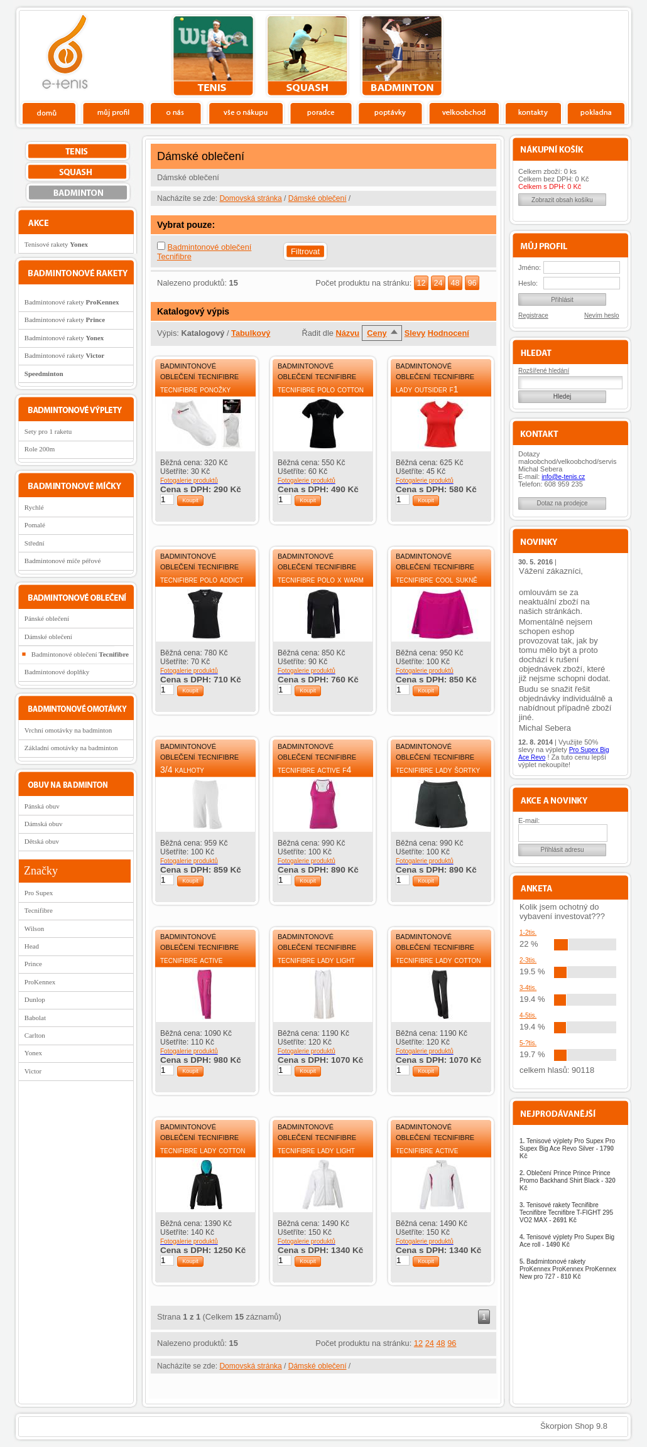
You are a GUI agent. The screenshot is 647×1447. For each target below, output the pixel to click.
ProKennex (40, 982)
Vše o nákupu (245, 112)
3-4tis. (527, 987)
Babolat (35, 1017)
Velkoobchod (464, 112)
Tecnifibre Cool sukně (436, 579)
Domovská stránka (250, 198)
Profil (113, 112)
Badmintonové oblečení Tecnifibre (199, 370)
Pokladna (596, 112)
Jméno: (529, 267)
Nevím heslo (601, 315)
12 (420, 283)
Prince (33, 963)
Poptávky (390, 112)
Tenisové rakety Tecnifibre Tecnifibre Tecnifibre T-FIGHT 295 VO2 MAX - (566, 1213)
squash (307, 56)
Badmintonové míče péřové (62, 560)
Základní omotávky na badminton (71, 747)
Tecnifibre (38, 910)
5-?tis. (527, 1043)
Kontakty (534, 112)
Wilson (34, 928)
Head (31, 946)
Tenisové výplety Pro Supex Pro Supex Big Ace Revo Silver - (567, 1148)
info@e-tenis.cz (563, 476)
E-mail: (529, 820)
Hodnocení (448, 333)
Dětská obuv (41, 841)
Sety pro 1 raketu (48, 431)
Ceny (376, 333)
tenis (213, 56)
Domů (49, 112)
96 (471, 283)
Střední (34, 543)
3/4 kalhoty (182, 770)
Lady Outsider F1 (427, 389)
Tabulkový (250, 333)
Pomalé (34, 525)
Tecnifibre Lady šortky (438, 770)
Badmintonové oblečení (80, 654)
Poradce (320, 112)
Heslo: (528, 283)
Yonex (33, 1053)
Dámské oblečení (317, 198)
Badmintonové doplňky (57, 671)
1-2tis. (527, 932)
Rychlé (34, 507)
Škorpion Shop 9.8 (573, 1426)
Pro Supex (38, 892)
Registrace (533, 315)
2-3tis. (527, 960)
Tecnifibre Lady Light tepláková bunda (316, 1155)
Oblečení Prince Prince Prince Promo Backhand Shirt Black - (567, 1180)
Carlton (34, 1035)
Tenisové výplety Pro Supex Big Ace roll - (566, 1241)
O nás (176, 112)
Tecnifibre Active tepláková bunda (427, 1155)
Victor (32, 1071)
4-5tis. (527, 1015)
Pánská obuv (42, 806)
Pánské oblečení (46, 618)
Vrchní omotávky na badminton (68, 730)
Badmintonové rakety (71, 302)
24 (437, 283)
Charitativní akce (563, 54)
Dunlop (34, 999)
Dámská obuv (43, 823)
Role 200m (39, 449)
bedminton (401, 56)
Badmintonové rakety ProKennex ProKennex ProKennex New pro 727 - (567, 1269)
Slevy (415, 333)
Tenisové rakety (56, 244)
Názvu (347, 333)
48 (454, 283)
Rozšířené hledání (543, 370)
